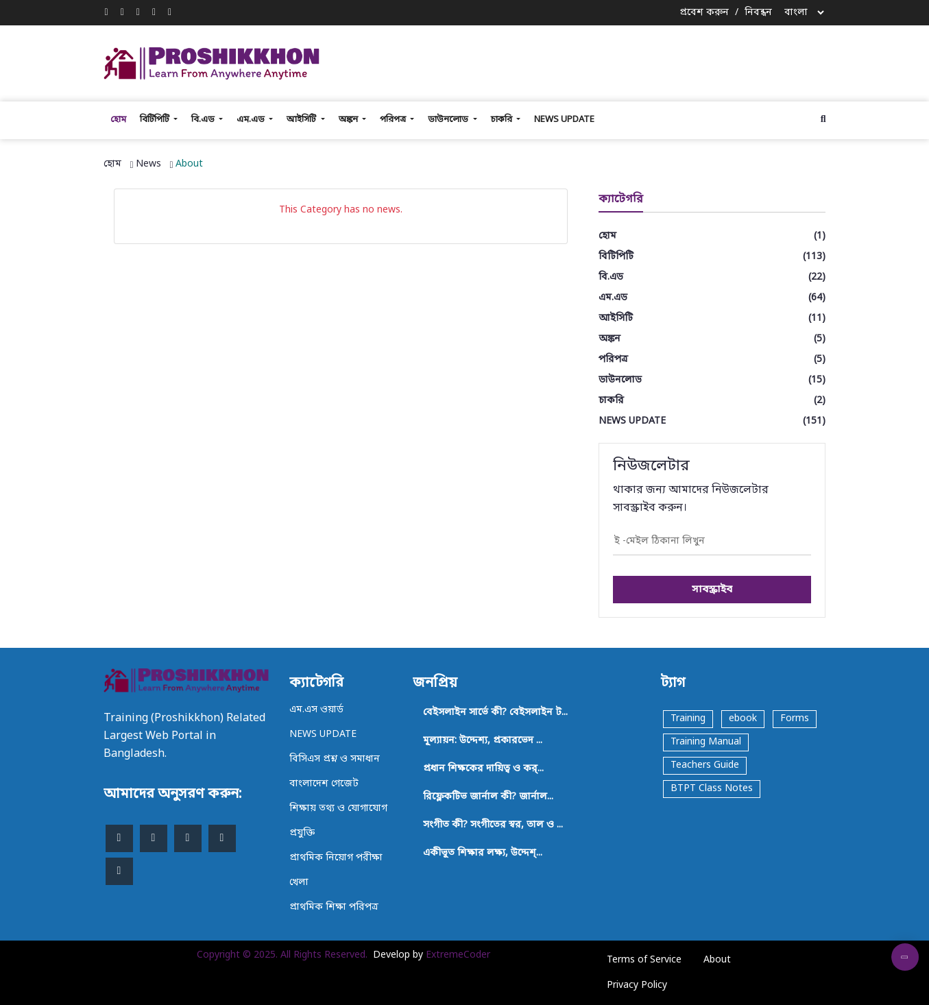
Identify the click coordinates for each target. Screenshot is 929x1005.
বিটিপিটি (155, 119)
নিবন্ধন (758, 12)
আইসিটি (302, 119)
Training (688, 718)
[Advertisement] (598, 61)
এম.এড (252, 119)
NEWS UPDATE (564, 119)
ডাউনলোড (449, 119)
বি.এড (204, 119)
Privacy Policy (637, 985)
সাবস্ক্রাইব (712, 589)
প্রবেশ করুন (704, 12)
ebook (743, 718)
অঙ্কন (349, 119)
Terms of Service (644, 960)
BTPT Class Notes (712, 788)
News (148, 164)
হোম (118, 119)
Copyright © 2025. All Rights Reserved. (282, 955)
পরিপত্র (394, 119)
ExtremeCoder (458, 955)
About (189, 164)
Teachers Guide (705, 765)
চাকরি (502, 119)
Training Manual (706, 742)
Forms (794, 718)
